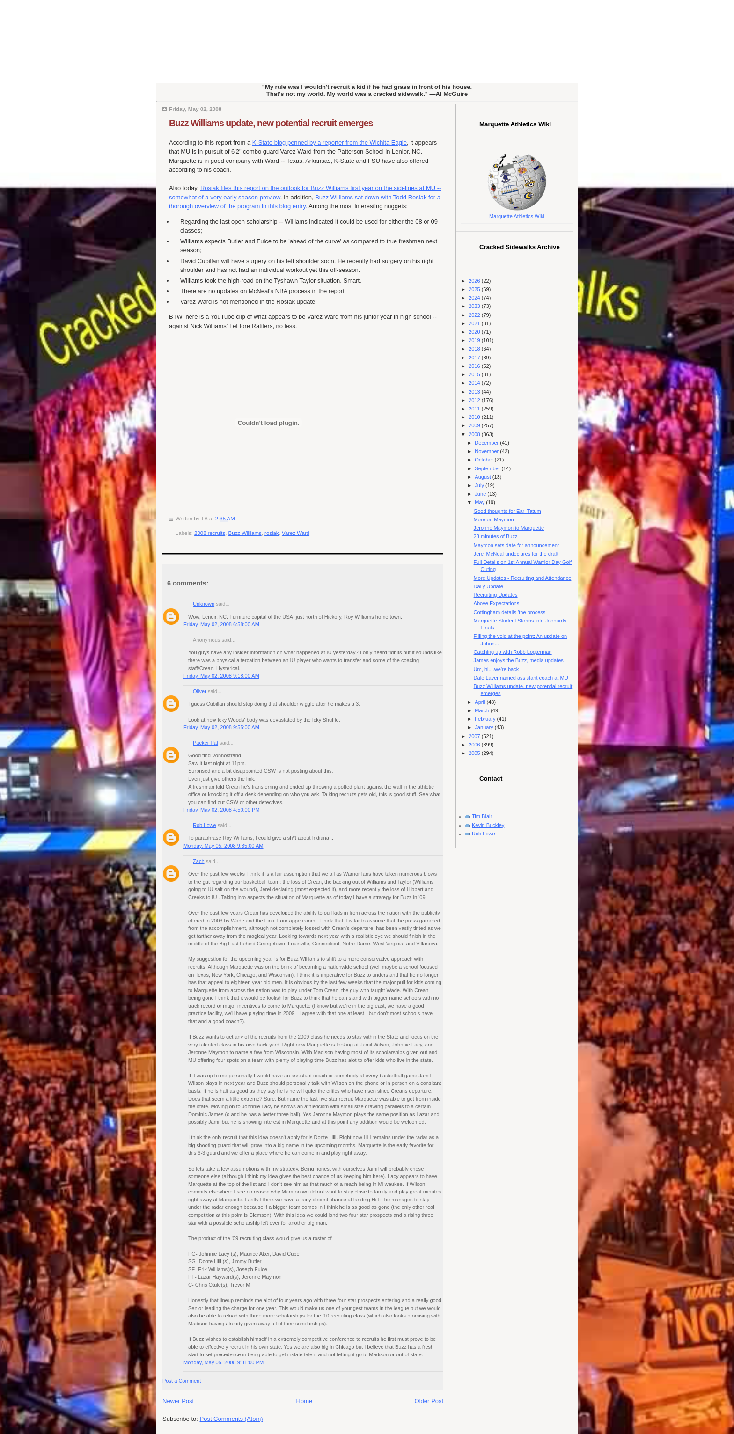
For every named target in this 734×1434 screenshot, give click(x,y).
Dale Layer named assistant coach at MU (521, 677)
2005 (475, 753)
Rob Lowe (204, 825)
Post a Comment (181, 1380)
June (481, 494)
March (483, 710)
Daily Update (488, 586)
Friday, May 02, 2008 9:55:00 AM (221, 727)
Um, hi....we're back (496, 669)
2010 (475, 417)
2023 (475, 306)
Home (304, 1401)
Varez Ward (295, 533)
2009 (475, 425)
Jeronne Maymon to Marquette (509, 528)
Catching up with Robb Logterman (513, 652)
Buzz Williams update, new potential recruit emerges (271, 123)
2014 (475, 383)
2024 (475, 297)
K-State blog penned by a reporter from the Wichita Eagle (329, 142)
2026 (475, 281)
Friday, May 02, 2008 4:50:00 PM (222, 809)
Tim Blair (482, 816)
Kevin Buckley (488, 825)
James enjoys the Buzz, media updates (519, 660)
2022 (475, 315)
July (480, 485)
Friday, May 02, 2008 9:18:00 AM (221, 676)
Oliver (199, 691)
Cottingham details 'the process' (510, 612)
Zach (199, 861)
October (484, 459)
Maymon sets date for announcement (516, 545)
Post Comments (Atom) (231, 1418)
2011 (475, 408)
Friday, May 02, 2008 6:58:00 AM (221, 624)
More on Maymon (494, 519)
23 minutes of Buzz (496, 536)
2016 (475, 366)
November (487, 451)
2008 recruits (209, 533)
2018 (475, 348)
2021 (475, 323)
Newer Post (178, 1401)
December (487, 443)
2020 (475, 332)
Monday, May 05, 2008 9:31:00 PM (224, 1362)
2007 (475, 736)
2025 (475, 289)
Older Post (429, 1401)
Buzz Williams (245, 533)
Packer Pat (205, 743)
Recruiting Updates (496, 595)
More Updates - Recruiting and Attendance (523, 578)
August (483, 477)
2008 (475, 434)
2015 (475, 374)
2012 (475, 400)
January (484, 727)
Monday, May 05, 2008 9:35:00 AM (224, 846)
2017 (475, 357)
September (488, 468)
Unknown (203, 604)
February (486, 719)
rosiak (271, 533)
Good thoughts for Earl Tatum (507, 511)
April (480, 702)
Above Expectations (497, 603)
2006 (475, 744)
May (480, 502)
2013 (475, 392)
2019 (475, 340)
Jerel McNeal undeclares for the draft (516, 553)
